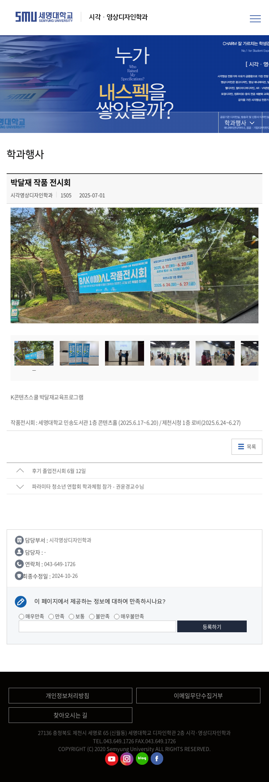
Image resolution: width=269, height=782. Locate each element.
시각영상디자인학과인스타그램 (127, 759)
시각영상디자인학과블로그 (142, 759)
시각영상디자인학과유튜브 (111, 759)
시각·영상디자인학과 (118, 17)
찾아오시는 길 (70, 715)
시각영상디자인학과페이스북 (157, 759)
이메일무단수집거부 (198, 695)
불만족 (99, 616)
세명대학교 (44, 17)
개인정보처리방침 (67, 695)
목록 (251, 446)
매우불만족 (129, 616)
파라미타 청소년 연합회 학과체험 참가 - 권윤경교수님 (88, 486)
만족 (56, 616)
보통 (77, 616)
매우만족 (31, 616)
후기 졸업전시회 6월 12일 (59, 470)
